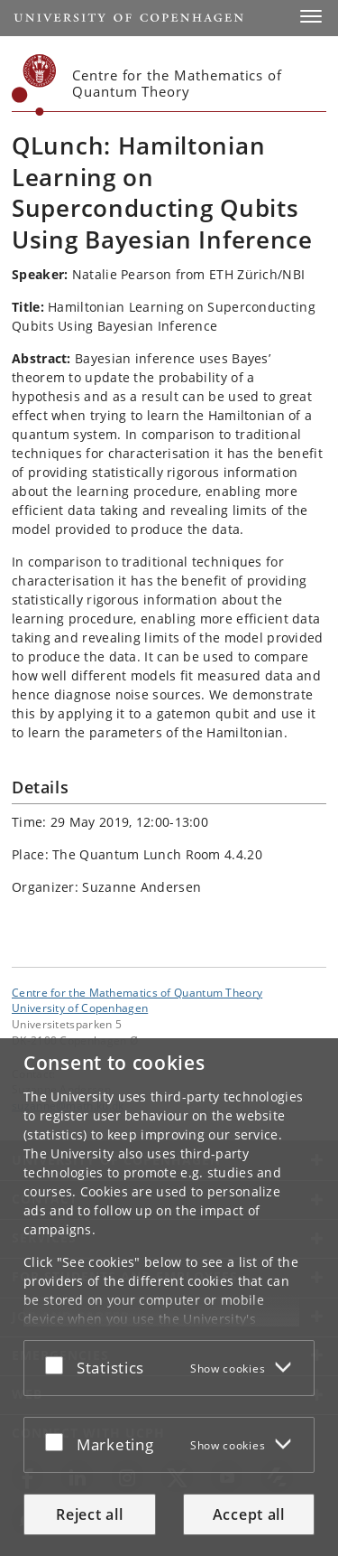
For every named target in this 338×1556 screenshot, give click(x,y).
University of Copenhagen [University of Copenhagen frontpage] (80, 1007)
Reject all (89, 1514)
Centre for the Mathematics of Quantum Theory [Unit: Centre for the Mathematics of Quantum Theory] (137, 992)
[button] (311, 16)
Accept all (249, 1514)
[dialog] (169, 1297)
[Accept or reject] (58, 1364)
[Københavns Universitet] (34, 85)
